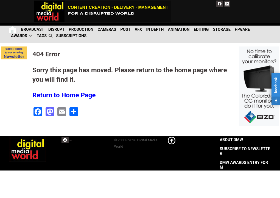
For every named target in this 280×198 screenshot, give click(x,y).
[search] (51, 36)
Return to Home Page (64, 95)
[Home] (13, 29)
